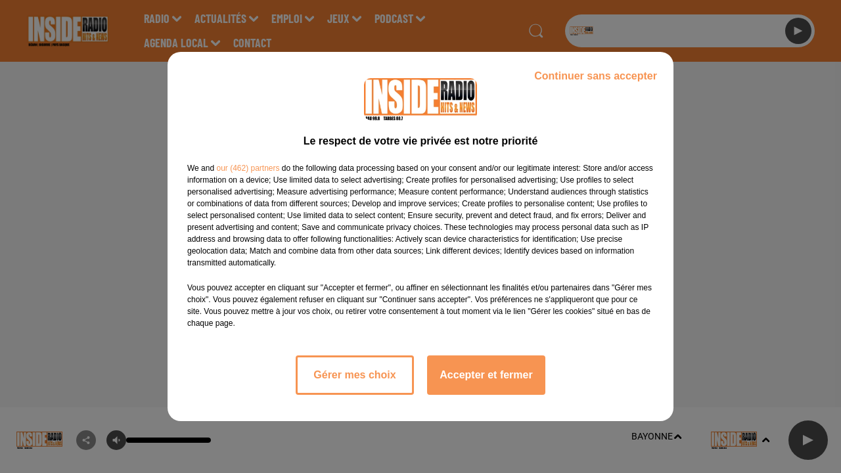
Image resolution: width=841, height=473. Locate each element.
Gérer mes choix (354, 374)
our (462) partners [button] (247, 168)
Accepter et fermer (486, 374)
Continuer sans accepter (595, 75)
